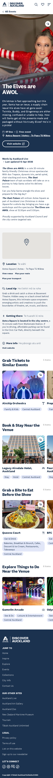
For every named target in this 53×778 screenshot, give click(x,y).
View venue (7, 273)
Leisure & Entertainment (30, 615)
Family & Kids (12, 409)
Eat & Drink (10, 538)
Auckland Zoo (9, 709)
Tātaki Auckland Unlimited (15, 725)
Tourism (6, 720)
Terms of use (8, 743)
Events (5, 669)
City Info (6, 680)
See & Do (9, 615)
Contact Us (8, 685)
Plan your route (22, 273)
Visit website (15, 143)
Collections (8, 674)
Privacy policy (9, 737)
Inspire (5, 658)
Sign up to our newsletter (15, 754)
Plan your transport (11, 278)
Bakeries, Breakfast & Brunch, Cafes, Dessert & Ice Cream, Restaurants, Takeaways (22, 546)
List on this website (12, 748)
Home (5, 653)
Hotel (16, 477)
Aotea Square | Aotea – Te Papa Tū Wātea (28, 135)
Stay (7, 477)
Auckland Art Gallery (12, 703)
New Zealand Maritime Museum (18, 714)
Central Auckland (31, 409)
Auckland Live (9, 698)
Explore (6, 664)
